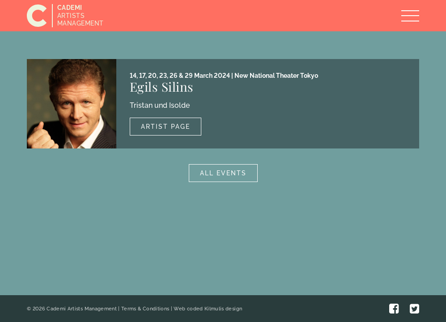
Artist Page (165, 126)
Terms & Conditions (145, 309)
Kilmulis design (223, 309)
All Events (223, 173)
